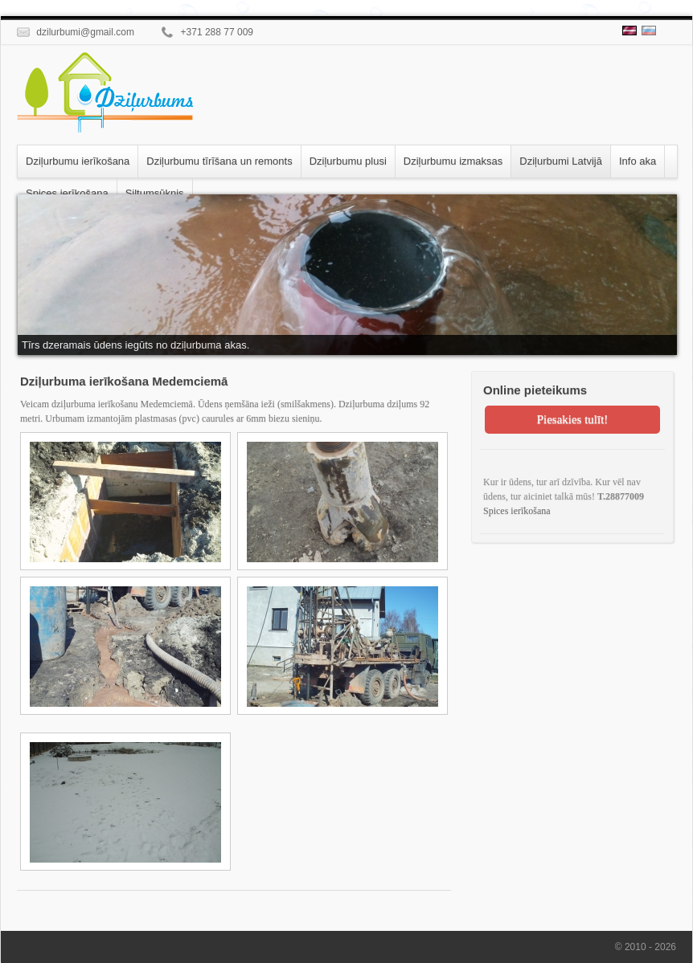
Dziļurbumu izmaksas (453, 161)
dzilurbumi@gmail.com (75, 32)
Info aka (637, 161)
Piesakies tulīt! (573, 419)
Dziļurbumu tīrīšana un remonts (219, 161)
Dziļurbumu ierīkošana (77, 161)
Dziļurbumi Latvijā (560, 161)
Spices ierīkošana (67, 193)
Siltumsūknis (154, 193)
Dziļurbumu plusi (348, 161)
